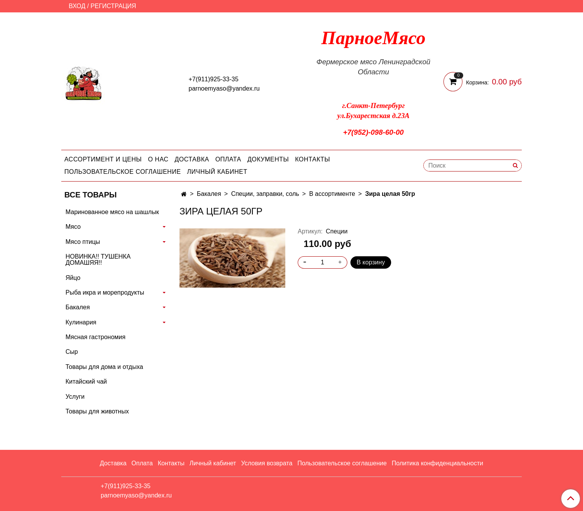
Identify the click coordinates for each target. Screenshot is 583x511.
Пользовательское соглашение (122, 171)
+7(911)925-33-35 (214, 79)
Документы (268, 159)
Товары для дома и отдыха (104, 367)
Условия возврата (266, 463)
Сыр (72, 351)
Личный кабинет (217, 171)
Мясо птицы (83, 241)
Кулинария (81, 322)
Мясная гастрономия (96, 337)
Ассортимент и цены (103, 159)
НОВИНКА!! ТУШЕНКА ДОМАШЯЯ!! (98, 259)
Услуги (75, 396)
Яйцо (73, 277)
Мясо (73, 226)
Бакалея (209, 193)
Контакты (312, 159)
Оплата (228, 159)
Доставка (192, 159)
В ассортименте (332, 193)
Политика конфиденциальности (437, 463)
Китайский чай (86, 381)
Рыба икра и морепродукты (105, 292)
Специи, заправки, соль (265, 193)
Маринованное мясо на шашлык (112, 212)
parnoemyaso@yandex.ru (224, 88)
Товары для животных (97, 411)
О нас (158, 159)
